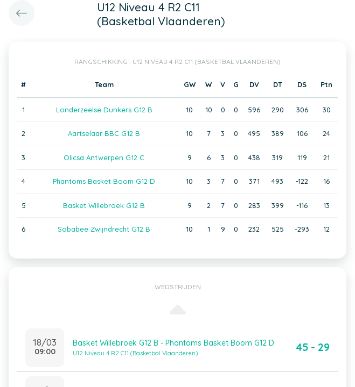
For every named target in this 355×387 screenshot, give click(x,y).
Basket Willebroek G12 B (104, 205)
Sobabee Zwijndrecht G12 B (104, 229)
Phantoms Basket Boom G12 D (104, 181)
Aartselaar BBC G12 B (104, 133)
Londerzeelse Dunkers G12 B (104, 109)
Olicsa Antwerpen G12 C (104, 157)
